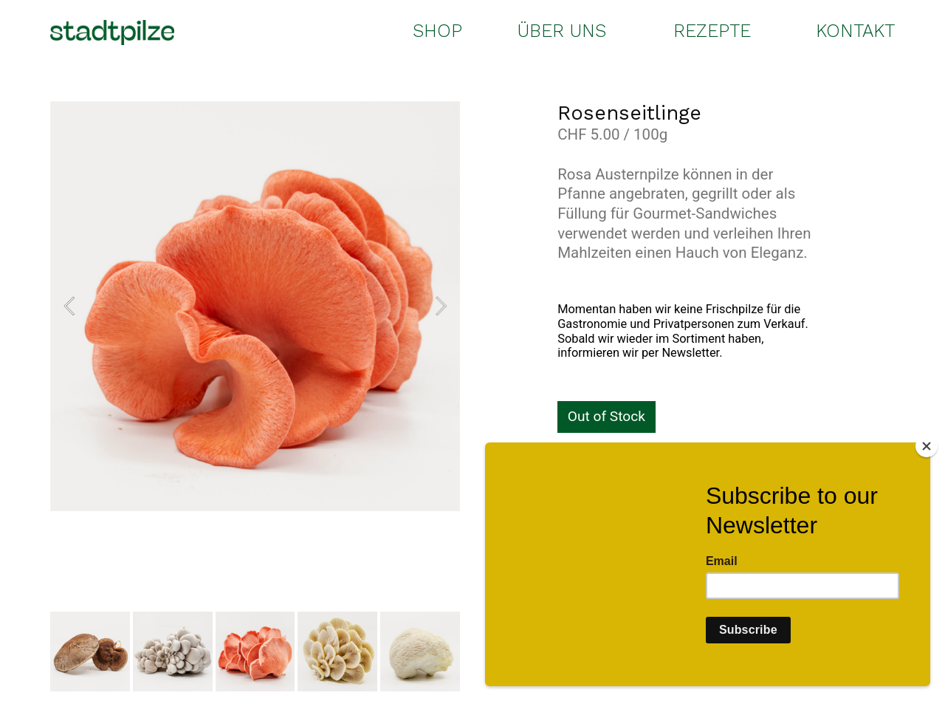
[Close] (926, 446)
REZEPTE (712, 30)
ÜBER (541, 30)
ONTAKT (860, 30)
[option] (255, 306)
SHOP (437, 30)
